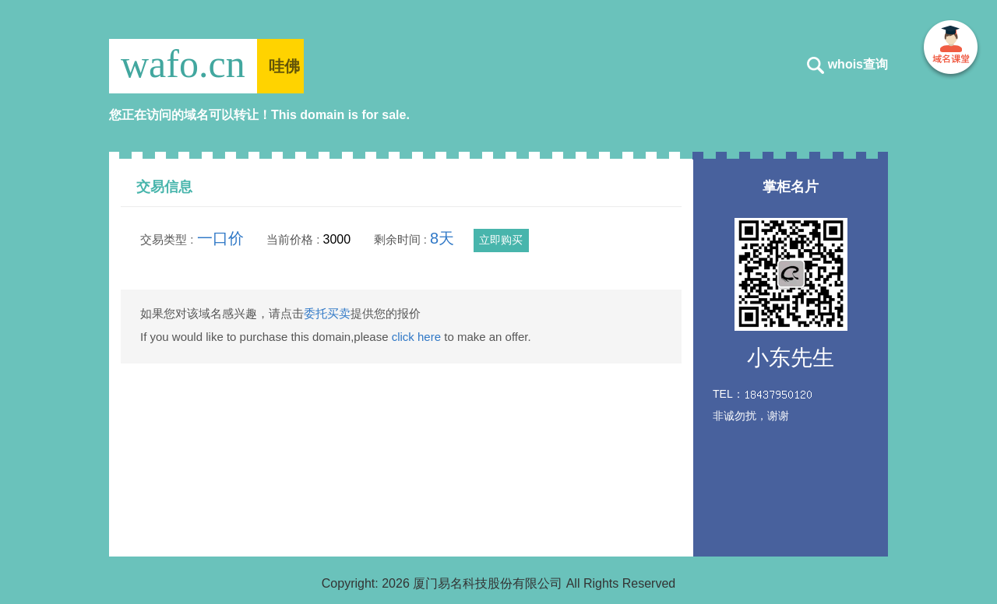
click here (416, 336)
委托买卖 (327, 313)
